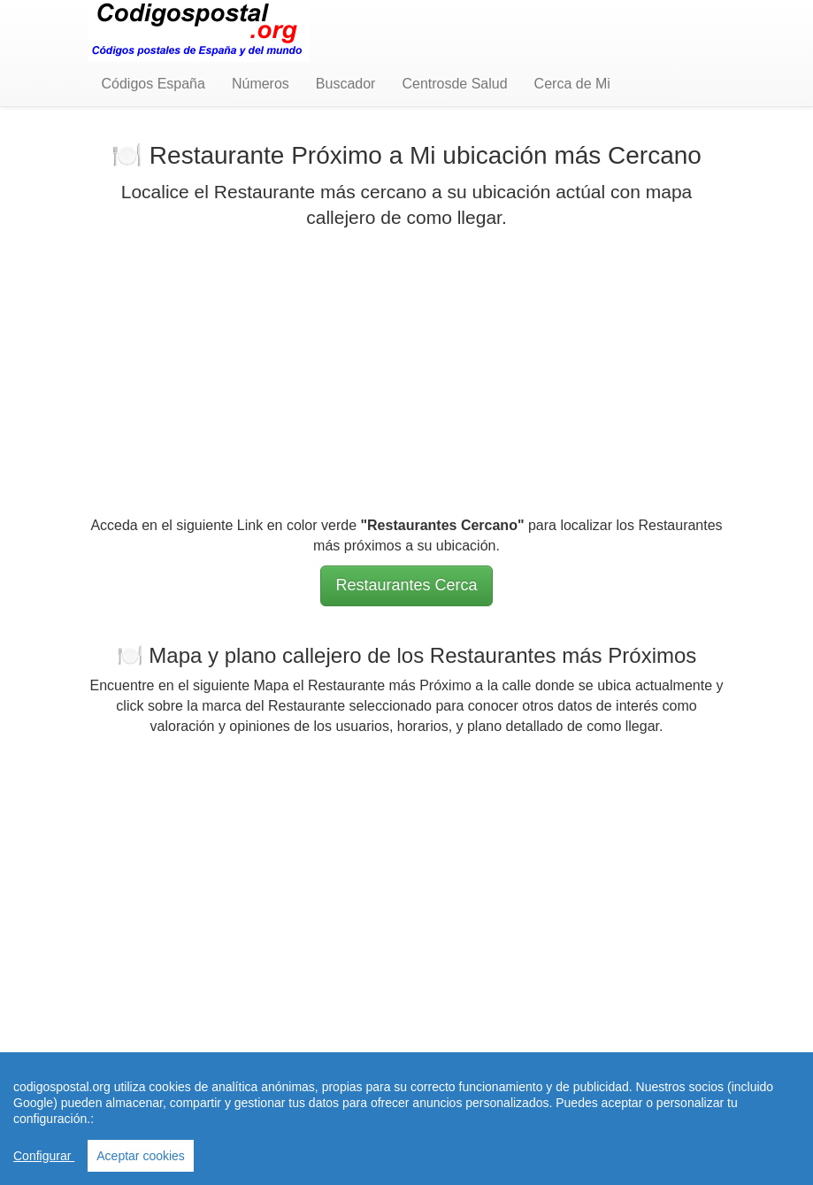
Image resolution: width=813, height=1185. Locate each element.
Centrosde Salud (454, 83)
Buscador (346, 83)
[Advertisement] (406, 372)
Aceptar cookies (140, 1156)
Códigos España (153, 83)
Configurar (43, 1156)
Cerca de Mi (572, 83)
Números (260, 83)
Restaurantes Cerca (406, 585)
